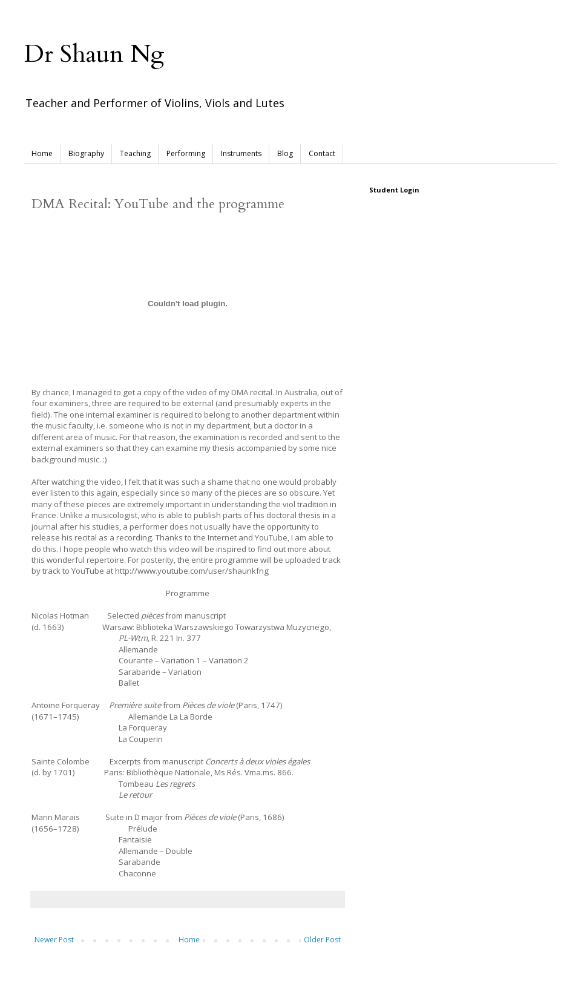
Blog (285, 153)
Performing (185, 153)
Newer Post (54, 939)
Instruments (241, 153)
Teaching (135, 153)
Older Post (322, 939)
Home (42, 153)
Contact (322, 153)
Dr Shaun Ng (94, 54)
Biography (86, 153)
